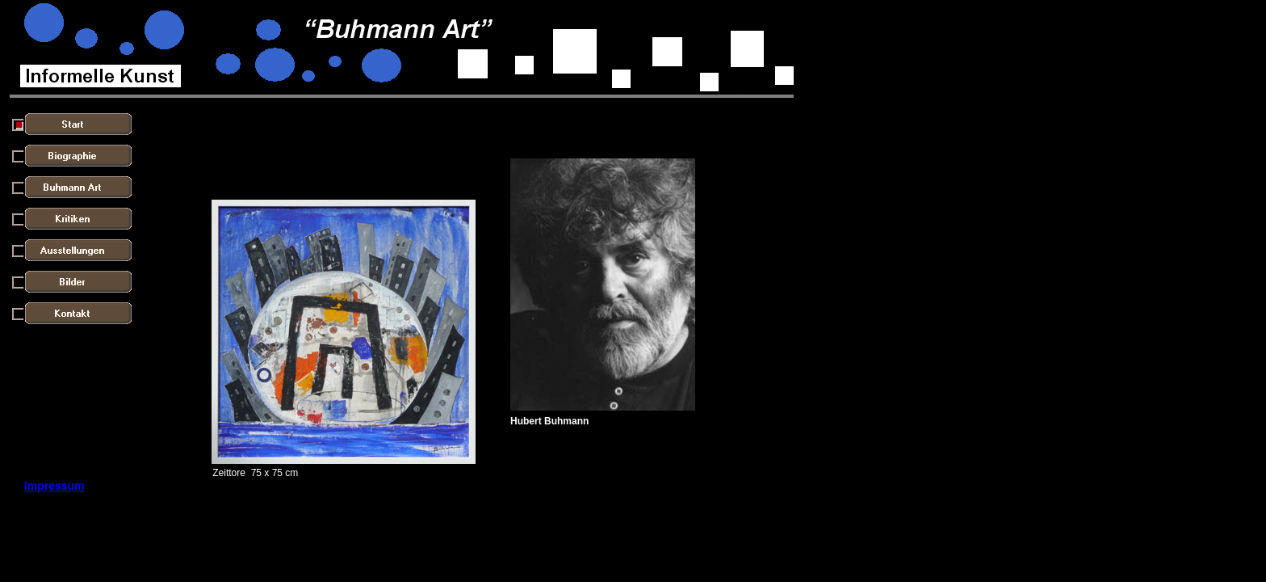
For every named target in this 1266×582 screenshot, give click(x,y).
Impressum (54, 485)
